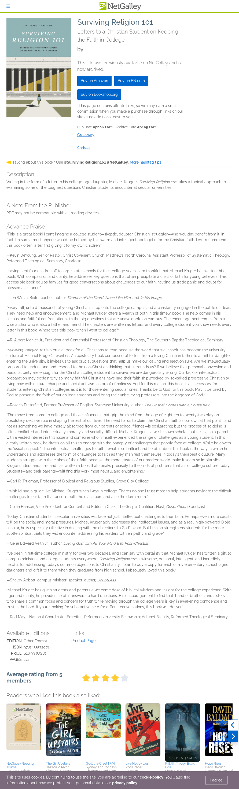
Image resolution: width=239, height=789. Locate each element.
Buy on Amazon (94, 81)
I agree (216, 780)
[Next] (233, 736)
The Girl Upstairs (58, 763)
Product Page (83, 641)
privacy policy (124, 783)
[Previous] (233, 725)
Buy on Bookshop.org (99, 94)
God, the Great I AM (100, 763)
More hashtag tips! (146, 162)
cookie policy (151, 777)
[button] (23, 731)
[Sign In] (8, 6)
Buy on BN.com (131, 81)
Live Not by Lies (137, 763)
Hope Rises (213, 763)
